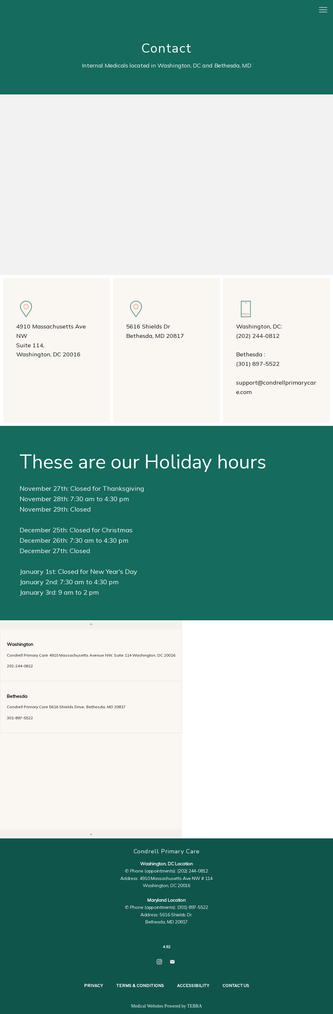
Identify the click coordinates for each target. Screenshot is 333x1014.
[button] (323, 10)
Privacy (93, 986)
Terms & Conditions (140, 986)
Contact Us (235, 986)
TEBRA (194, 1006)
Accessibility (193, 986)
